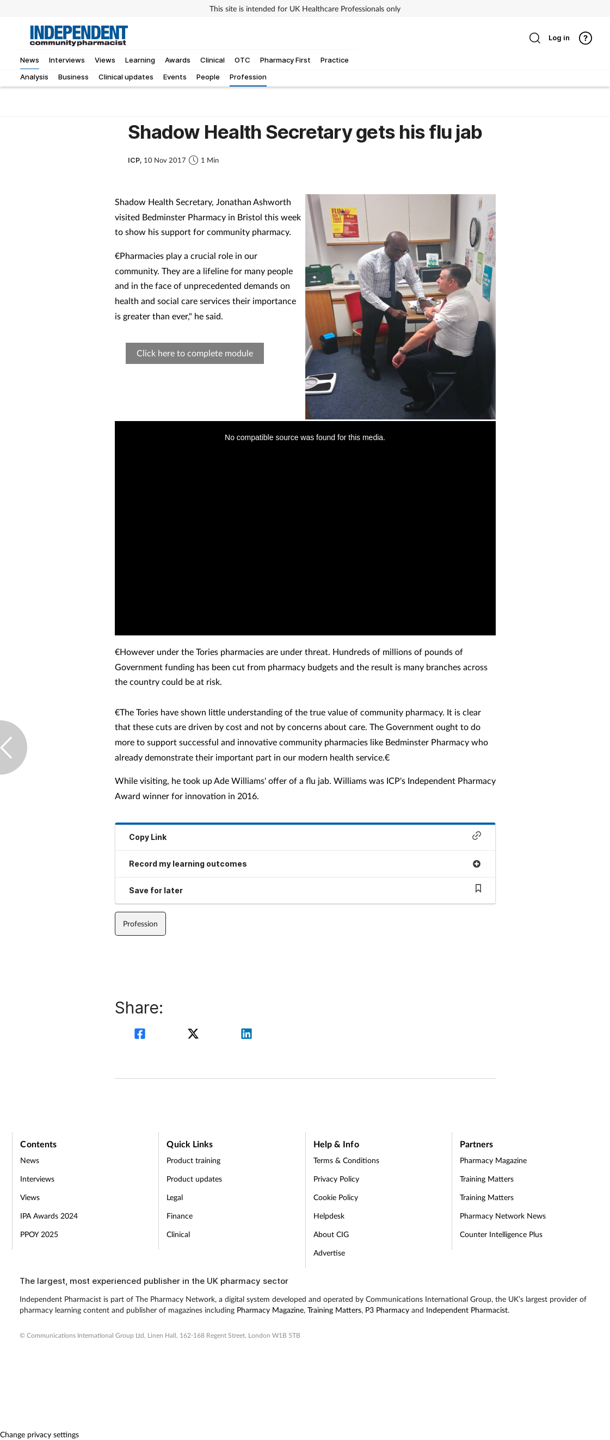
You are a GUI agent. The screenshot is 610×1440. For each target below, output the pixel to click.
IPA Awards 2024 (49, 1215)
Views (30, 1197)
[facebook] (141, 1035)
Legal (175, 1197)
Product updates (194, 1178)
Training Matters (487, 1178)
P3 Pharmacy (387, 1309)
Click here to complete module (195, 353)
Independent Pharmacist (467, 1309)
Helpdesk (328, 1215)
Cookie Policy (335, 1197)
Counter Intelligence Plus (501, 1234)
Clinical (178, 1234)
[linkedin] (246, 1035)
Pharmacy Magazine (493, 1160)
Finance (180, 1215)
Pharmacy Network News (503, 1215)
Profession (140, 923)
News (29, 1160)
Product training (193, 1160)
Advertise (329, 1252)
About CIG (331, 1234)
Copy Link (305, 836)
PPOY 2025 (39, 1234)
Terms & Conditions (346, 1160)
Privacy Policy (336, 1178)
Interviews (37, 1178)
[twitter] (194, 1035)
